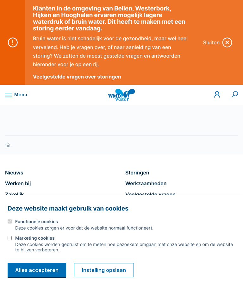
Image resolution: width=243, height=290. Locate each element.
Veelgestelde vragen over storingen (77, 76)
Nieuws (14, 172)
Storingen (137, 172)
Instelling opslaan (104, 270)
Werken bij (18, 183)
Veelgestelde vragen (150, 194)
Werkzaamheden (146, 183)
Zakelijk (14, 194)
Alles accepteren (37, 270)
